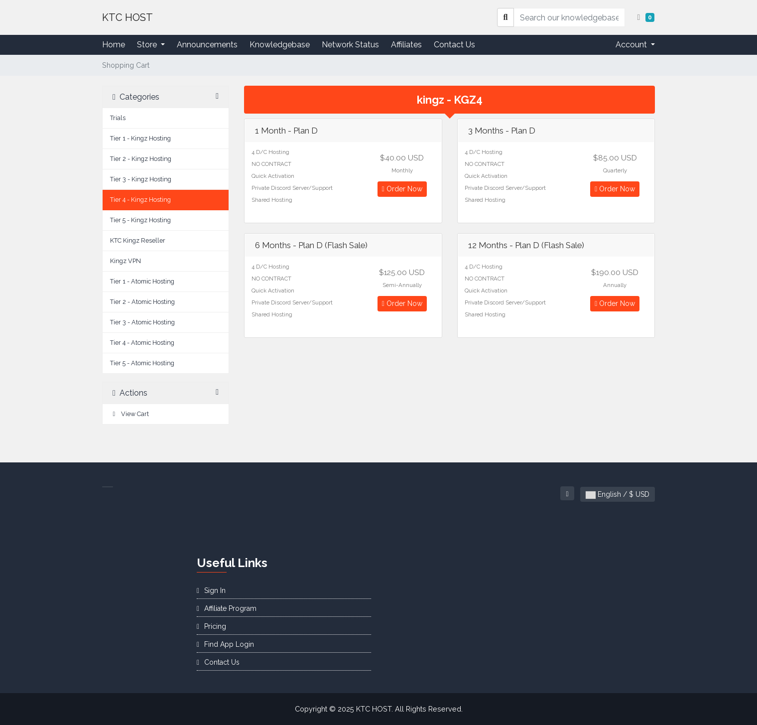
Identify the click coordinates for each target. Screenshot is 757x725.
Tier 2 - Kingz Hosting (140, 158)
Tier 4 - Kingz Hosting (140, 199)
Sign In (211, 590)
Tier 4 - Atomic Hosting (142, 342)
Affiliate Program (226, 608)
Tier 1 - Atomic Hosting (142, 281)
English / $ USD (617, 494)
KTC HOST (127, 17)
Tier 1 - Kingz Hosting (140, 138)
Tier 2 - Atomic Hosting (142, 301)
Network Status (350, 44)
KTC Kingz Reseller (137, 240)
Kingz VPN (125, 261)
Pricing (211, 626)
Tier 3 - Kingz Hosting (140, 179)
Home (113, 44)
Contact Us (454, 44)
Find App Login (225, 644)
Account (632, 44)
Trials (118, 118)
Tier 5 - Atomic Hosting (142, 363)
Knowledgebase (280, 44)
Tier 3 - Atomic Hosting (142, 322)
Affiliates (406, 44)
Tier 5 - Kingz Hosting (140, 220)
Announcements (207, 44)
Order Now (402, 189)
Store (148, 44)
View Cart (129, 414)
